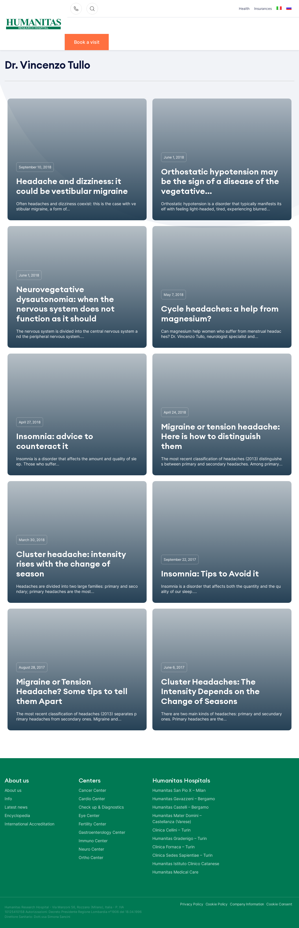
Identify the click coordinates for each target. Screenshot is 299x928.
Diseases (198, 25)
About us (13, 789)
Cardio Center (92, 798)
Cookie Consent (279, 903)
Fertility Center (92, 823)
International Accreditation (29, 823)
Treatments (232, 25)
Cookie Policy (217, 903)
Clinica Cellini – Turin (171, 829)
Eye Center (89, 814)
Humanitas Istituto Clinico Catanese (185, 862)
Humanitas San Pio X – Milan (179, 789)
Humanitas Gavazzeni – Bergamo (183, 798)
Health (244, 8)
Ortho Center (91, 856)
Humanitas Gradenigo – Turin (179, 837)
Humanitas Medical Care (175, 871)
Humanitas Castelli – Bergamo (180, 806)
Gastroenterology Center (102, 831)
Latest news (16, 806)
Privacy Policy (191, 903)
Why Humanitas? (89, 25)
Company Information (247, 903)
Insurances (263, 8)
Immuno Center (93, 840)
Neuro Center (91, 848)
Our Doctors (133, 25)
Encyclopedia (17, 814)
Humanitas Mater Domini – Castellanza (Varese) (177, 817)
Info (260, 25)
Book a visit (88, 41)
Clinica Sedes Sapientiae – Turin (182, 854)
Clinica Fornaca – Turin (173, 846)
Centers (167, 25)
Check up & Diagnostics (101, 806)
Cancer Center (92, 789)
